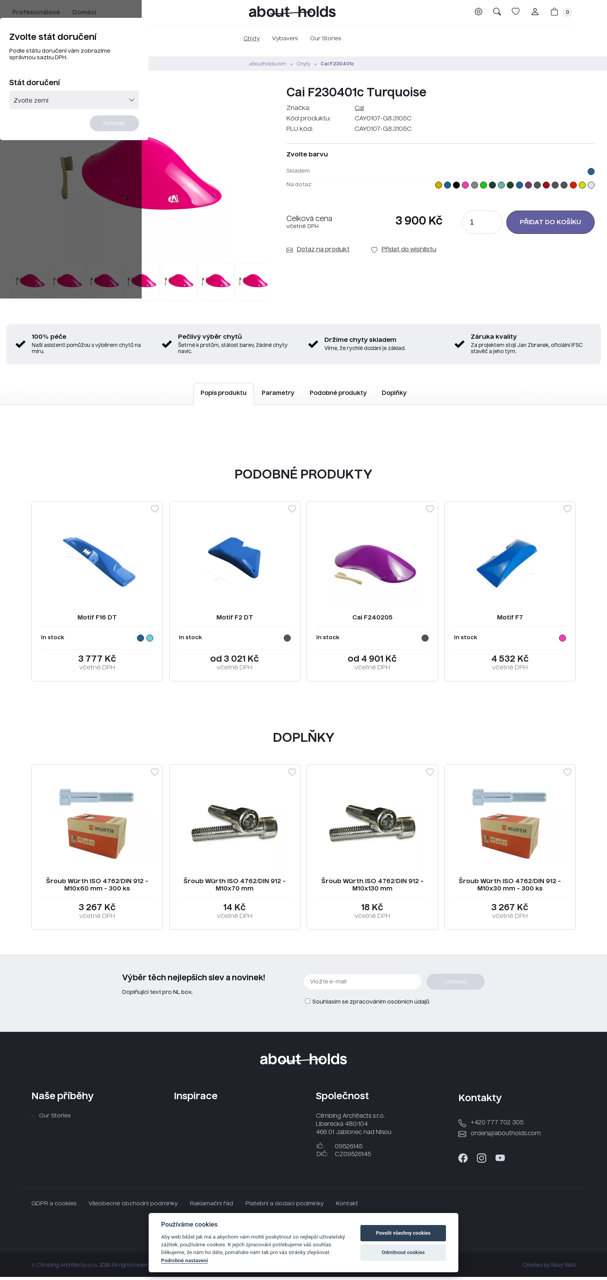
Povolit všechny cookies (403, 1233)
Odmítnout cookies (403, 1252)
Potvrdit (351, 189)
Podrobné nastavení (184, 1260)
